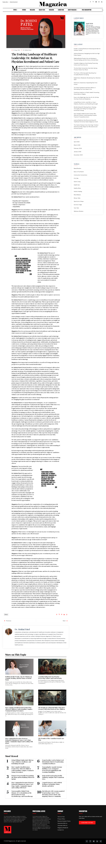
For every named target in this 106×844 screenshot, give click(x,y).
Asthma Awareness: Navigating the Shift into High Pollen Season (87, 54)
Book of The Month (79, 171)
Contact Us (61, 830)
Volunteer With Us (62, 825)
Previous (7, 621)
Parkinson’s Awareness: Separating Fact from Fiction (85, 83)
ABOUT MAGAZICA (72, 10)
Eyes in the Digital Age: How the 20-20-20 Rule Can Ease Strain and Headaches (86, 98)
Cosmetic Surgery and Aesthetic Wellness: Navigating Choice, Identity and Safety (52, 784)
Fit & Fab (76, 178)
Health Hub (77, 185)
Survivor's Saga (78, 204)
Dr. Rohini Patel (27, 50)
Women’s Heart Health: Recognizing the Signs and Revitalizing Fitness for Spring (22, 777)
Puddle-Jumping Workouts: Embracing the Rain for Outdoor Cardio (87, 49)
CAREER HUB (61, 10)
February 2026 (78, 148)
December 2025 (78, 155)
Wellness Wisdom (78, 211)
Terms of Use (61, 816)
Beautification (77, 168)
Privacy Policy (61, 819)
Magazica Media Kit (63, 827)
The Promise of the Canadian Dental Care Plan (51, 739)
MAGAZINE (51, 10)
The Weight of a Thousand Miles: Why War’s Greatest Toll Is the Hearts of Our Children (51, 708)
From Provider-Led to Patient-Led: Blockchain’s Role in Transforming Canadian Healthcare (53, 761)
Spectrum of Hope (79, 201)
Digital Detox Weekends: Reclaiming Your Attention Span (87, 78)
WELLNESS (32, 10)
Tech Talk (76, 208)
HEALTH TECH (42, 10)
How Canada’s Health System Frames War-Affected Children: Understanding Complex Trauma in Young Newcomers (18, 709)
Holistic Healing (78, 191)
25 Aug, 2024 (16, 50)
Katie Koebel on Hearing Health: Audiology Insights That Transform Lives (53, 777)
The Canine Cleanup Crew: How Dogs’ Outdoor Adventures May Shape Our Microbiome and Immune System (86, 126)
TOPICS (15, 10)
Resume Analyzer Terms (64, 821)
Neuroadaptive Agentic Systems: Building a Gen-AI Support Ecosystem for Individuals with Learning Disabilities (52, 769)
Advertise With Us (62, 823)
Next (65, 621)
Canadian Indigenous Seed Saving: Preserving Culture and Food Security (50, 677)
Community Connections (80, 175)
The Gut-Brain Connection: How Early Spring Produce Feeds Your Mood (85, 69)
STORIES (24, 10)
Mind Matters (77, 195)
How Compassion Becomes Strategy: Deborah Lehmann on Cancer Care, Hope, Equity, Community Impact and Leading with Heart (19, 741)
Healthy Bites (77, 188)
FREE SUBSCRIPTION (86, 10)
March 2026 (77, 145)
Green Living (77, 181)
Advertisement (14, 2)
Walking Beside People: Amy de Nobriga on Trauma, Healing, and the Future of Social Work (18, 678)
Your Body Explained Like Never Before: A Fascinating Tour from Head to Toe (85, 88)
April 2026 (76, 142)
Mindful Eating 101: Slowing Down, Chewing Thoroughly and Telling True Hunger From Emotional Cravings (85, 108)
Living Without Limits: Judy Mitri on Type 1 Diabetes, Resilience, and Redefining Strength (22, 761)
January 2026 (77, 151)
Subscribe (5, 2)
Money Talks (77, 198)
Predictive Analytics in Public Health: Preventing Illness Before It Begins (86, 93)
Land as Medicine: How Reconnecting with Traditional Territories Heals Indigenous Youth (86, 121)
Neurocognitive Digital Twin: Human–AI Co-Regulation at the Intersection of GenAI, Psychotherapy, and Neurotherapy (22, 793)
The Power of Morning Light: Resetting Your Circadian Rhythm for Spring (85, 73)
